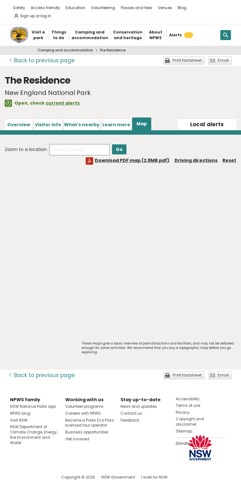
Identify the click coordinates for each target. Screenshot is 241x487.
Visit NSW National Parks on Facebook (16, 477)
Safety (19, 7)
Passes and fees (136, 7)
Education (75, 7)
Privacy (183, 412)
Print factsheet (187, 60)
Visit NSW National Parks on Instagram (29, 477)
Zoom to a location (26, 149)
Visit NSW (19, 420)
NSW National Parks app (33, 406)
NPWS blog (20, 413)
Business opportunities (87, 432)
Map (142, 124)
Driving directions (195, 160)
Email (223, 60)
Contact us (131, 413)
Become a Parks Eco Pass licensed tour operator (89, 422)
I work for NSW (154, 477)
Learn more (116, 125)
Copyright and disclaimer (190, 421)
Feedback (129, 420)
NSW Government (118, 477)
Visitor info (48, 125)
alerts (207, 124)
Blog (182, 7)
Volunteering (103, 7)
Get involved (77, 439)
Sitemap (184, 431)
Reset (229, 160)
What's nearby (81, 125)
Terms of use (188, 405)
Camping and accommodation (65, 50)
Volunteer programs (84, 406)
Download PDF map (132, 160)
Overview (18, 125)
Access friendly (45, 7)
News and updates (138, 406)
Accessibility (188, 399)
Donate (183, 443)
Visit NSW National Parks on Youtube (43, 477)
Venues (165, 7)
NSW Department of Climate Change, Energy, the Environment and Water (33, 434)
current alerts (63, 103)
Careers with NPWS (83, 413)
